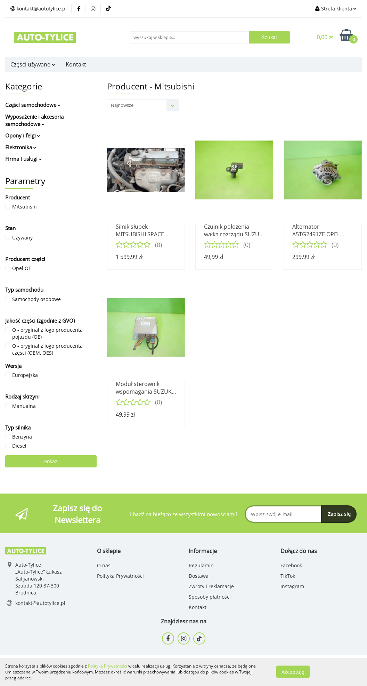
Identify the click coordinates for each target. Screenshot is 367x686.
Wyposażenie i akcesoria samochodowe (34, 120)
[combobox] (143, 105)
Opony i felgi (22, 135)
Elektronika (20, 147)
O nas (104, 565)
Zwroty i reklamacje (211, 586)
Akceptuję (293, 672)
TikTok (287, 576)
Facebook (291, 565)
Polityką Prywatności (107, 666)
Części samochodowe (32, 104)
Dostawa (199, 576)
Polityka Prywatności (120, 576)
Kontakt (76, 64)
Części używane (32, 64)
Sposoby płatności (210, 596)
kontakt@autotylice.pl (40, 603)
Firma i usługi (23, 158)
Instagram (292, 586)
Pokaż (50, 461)
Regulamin (201, 565)
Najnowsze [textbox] (122, 105)
